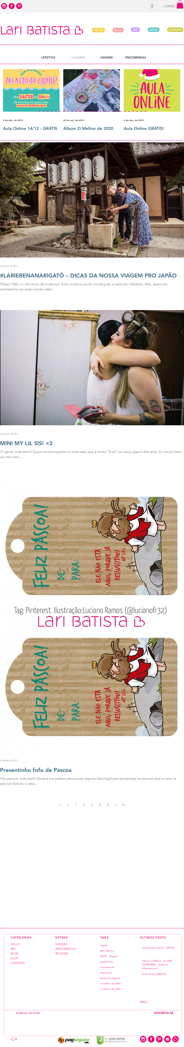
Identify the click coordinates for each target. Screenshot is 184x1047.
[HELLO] (98, 30)
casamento (106, 961)
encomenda (107, 967)
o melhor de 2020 (110, 989)
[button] (179, 4)
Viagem (113, 956)
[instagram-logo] (4, 6)
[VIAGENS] (106, 57)
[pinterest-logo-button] (19, 6)
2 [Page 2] (84, 805)
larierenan (106, 972)
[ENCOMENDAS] (135, 57)
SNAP (103, 956)
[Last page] (123, 804)
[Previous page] (68, 804)
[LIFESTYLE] (48, 57)
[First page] (60, 804)
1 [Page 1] (76, 805)
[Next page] (115, 804)
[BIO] (135, 29)
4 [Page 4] (100, 805)
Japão (103, 945)
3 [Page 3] (92, 805)
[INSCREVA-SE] (164, 1013)
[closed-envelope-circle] (167, 1039)
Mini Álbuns (107, 950)
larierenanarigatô (110, 978)
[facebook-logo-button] (12, 6)
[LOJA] (154, 29)
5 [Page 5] (108, 805)
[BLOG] (118, 30)
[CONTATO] (175, 29)
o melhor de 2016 (110, 983)
